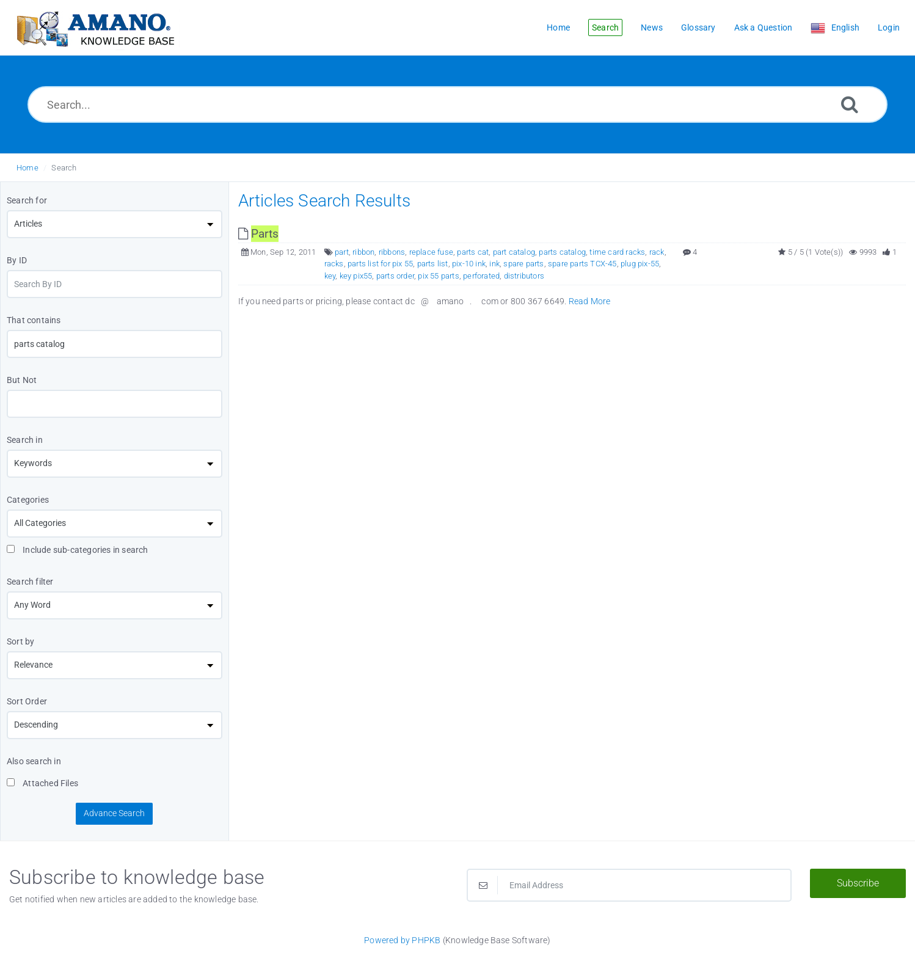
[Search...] (457, 104)
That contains (34, 320)
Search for (27, 200)
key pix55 (356, 275)
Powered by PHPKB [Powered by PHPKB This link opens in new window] (402, 940)
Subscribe (858, 883)
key (330, 275)
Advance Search (114, 813)
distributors (524, 275)
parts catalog (562, 252)
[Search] (849, 104)
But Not (22, 380)
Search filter (30, 581)
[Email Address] (629, 885)
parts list (432, 263)
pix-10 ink (469, 263)
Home (27, 167)
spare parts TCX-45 (582, 263)
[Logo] (94, 28)
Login (889, 27)
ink (494, 263)
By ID (17, 260)
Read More (590, 301)
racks (334, 263)
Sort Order (27, 701)
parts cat (473, 252)
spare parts (523, 263)
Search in (25, 440)
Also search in (34, 761)
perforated (481, 275)
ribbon (363, 252)
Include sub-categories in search (77, 550)
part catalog (514, 252)
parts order (395, 275)
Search (63, 167)
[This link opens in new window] (258, 234)
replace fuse (431, 252)
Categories (28, 500)
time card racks (617, 252)
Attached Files (42, 783)
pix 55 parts (438, 275)
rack (657, 252)
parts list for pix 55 (380, 263)
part (342, 252)
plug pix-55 (640, 263)
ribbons (392, 252)
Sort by (20, 641)
